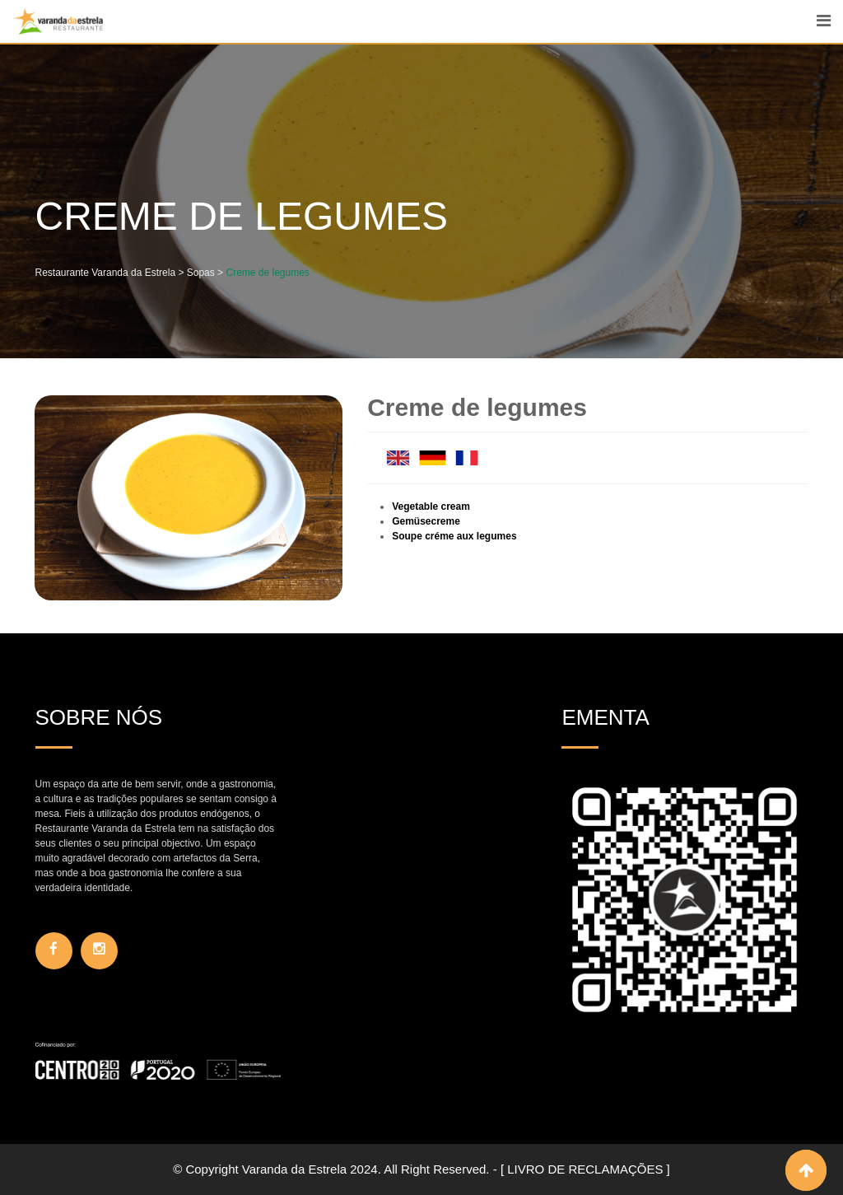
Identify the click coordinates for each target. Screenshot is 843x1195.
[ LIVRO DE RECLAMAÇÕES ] (585, 1169)
